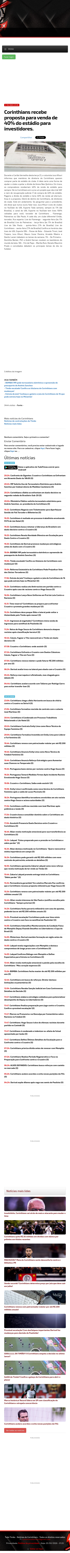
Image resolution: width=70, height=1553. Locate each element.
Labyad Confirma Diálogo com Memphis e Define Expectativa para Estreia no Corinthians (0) (29, 955)
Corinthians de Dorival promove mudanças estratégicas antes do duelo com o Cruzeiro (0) (32, 545)
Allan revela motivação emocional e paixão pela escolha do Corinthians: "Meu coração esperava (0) (34, 964)
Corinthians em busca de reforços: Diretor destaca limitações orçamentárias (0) (30, 981)
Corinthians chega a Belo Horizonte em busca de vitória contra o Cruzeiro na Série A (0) (32, 701)
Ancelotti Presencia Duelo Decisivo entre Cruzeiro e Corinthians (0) (30, 824)
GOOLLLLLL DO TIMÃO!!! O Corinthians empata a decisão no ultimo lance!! (35, 1347)
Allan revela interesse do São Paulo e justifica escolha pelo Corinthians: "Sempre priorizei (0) (34, 901)
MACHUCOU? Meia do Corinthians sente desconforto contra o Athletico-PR (35, 1254)
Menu (11, 49)
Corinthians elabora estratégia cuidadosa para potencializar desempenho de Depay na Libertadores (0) (34, 998)
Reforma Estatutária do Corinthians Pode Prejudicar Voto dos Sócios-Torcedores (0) (33, 570)
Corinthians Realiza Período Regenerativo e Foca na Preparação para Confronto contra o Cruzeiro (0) (31, 1058)
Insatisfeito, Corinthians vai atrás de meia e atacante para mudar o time (35, 1207)
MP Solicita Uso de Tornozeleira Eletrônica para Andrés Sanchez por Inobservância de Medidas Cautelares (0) (32, 485)
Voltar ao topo (35, 1549)
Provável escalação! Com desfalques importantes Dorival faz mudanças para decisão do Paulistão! (35, 1324)
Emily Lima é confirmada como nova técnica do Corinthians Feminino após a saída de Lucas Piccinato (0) (34, 790)
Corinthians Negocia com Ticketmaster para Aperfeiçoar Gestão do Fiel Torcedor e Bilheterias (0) (32, 511)
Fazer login (9, 57)
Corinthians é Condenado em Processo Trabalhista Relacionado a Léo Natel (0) (30, 719)
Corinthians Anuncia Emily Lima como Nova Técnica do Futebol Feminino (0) (32, 753)
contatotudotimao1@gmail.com (36, 1539)
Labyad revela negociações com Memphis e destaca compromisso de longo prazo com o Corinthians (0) (31, 947)
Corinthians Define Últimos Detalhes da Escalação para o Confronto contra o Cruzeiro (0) (33, 1041)
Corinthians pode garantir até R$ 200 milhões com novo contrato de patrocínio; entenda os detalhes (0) (32, 858)
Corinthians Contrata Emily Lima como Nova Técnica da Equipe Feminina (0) (32, 727)
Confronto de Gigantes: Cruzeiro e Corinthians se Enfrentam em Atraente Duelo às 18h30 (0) (35, 476)
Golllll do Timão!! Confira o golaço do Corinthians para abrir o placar (35, 1371)
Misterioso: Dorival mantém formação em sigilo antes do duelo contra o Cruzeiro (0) (33, 938)
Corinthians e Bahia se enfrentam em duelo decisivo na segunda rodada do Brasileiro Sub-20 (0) (32, 494)
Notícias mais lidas (13, 424)
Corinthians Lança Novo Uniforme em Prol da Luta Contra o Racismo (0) (34, 596)
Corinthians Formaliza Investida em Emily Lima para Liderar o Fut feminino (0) (34, 736)
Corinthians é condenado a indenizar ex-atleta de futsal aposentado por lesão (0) (32, 1032)
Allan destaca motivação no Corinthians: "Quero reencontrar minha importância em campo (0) (35, 850)
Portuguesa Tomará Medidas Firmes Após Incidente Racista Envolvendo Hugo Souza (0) (34, 776)
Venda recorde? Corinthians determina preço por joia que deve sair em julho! (35, 1277)
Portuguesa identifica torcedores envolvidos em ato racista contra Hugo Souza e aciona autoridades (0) (34, 798)
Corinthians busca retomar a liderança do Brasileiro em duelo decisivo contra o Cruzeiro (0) (32, 528)
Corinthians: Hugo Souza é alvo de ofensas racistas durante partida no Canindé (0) (34, 1024)
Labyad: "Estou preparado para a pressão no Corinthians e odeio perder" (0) (33, 841)
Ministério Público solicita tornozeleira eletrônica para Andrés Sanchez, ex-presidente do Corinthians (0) (32, 502)
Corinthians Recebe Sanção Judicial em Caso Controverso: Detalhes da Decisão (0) (33, 989)
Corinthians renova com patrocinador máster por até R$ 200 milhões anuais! (35, 1300)
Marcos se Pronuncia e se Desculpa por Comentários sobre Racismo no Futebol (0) (34, 1015)
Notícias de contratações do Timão (20, 421)
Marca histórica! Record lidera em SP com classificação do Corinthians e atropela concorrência (35, 1394)
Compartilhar (26, 137)
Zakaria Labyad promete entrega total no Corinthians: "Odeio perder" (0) (31, 875)
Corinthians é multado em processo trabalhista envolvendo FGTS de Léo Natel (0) (34, 519)
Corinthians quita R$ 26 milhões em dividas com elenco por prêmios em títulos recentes (35, 1230)
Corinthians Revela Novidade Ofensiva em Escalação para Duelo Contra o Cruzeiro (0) (33, 536)
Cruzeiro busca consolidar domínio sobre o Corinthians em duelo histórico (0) (34, 816)
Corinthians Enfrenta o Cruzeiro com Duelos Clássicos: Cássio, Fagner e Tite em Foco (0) (32, 653)
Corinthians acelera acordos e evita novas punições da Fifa (35, 1416)
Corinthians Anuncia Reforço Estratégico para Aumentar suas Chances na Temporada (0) (33, 761)
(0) (33, 553)
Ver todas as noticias (15, 1430)
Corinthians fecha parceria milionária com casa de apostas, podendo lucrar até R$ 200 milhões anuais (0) (34, 910)
